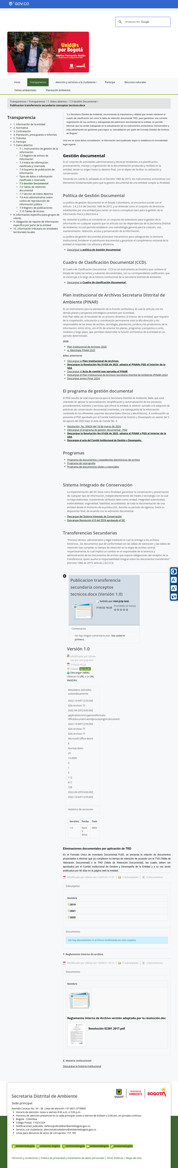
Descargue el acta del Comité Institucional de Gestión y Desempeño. (104, 440)
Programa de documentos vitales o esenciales (93, 466)
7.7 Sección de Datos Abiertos (36, 193)
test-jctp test (121, 601)
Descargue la (94, 249)
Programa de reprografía (81, 463)
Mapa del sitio (134, 1158)
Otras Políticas (115, 1158)
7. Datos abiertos (57, 101)
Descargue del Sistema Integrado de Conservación (94, 516)
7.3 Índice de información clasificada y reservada (33, 164)
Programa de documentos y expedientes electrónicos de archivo (103, 459)
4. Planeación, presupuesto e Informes (35, 134)
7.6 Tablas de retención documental (32, 188)
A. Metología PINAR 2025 (81, 350)
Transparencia (18, 101)
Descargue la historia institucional (82, 1066)
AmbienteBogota (23, 1146)
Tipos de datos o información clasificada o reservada (35, 178)
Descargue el (97, 371)
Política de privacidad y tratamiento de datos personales (72, 1158)
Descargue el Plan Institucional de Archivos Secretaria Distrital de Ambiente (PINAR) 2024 (117, 375)
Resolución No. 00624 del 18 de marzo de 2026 (94, 426)
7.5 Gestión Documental (83, 101)
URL (82, 676)
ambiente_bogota (48, 1146)
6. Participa (19, 141)
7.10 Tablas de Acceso (31, 211)
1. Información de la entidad (29, 124)
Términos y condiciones (25, 1158)
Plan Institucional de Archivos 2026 (87, 346)
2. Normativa (20, 127)
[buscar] (142, 22)
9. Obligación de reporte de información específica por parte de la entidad (36, 223)
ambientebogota (121, 1146)
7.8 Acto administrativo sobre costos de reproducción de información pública (36, 201)
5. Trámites (19, 138)
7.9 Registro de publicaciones (35, 207)
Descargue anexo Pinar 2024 (83, 378)
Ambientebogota (73, 1146)
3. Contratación (22, 131)
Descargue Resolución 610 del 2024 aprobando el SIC (96, 520)
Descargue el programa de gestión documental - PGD (97, 429)
